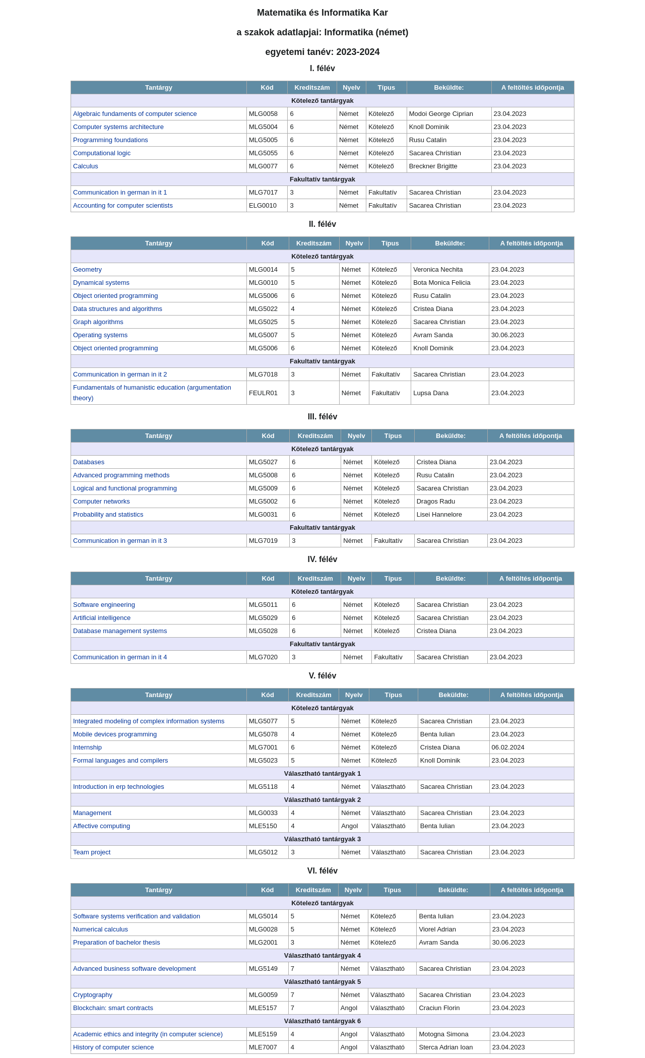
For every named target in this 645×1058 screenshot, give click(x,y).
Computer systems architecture (118, 127)
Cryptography (92, 995)
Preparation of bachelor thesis (116, 942)
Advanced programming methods (121, 475)
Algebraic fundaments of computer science (135, 113)
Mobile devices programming (115, 734)
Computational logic (102, 153)
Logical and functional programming (125, 488)
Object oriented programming (115, 295)
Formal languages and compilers (120, 760)
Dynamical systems (101, 282)
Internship (87, 747)
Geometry (87, 269)
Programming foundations (110, 140)
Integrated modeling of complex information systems (149, 721)
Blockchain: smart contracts (113, 1008)
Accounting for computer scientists (123, 205)
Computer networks (101, 501)
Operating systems (100, 335)
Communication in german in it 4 (120, 657)
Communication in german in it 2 (120, 374)
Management (92, 813)
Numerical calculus (100, 929)
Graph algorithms (98, 322)
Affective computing (101, 826)
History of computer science (113, 1047)
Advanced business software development (134, 968)
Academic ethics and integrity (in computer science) (148, 1034)
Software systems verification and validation (136, 916)
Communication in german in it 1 (120, 192)
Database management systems (120, 631)
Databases (88, 462)
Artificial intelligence (102, 617)
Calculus (85, 166)
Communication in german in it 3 (120, 540)
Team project (91, 852)
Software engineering (104, 604)
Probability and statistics (108, 514)
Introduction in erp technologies (118, 786)
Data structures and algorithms (117, 309)
